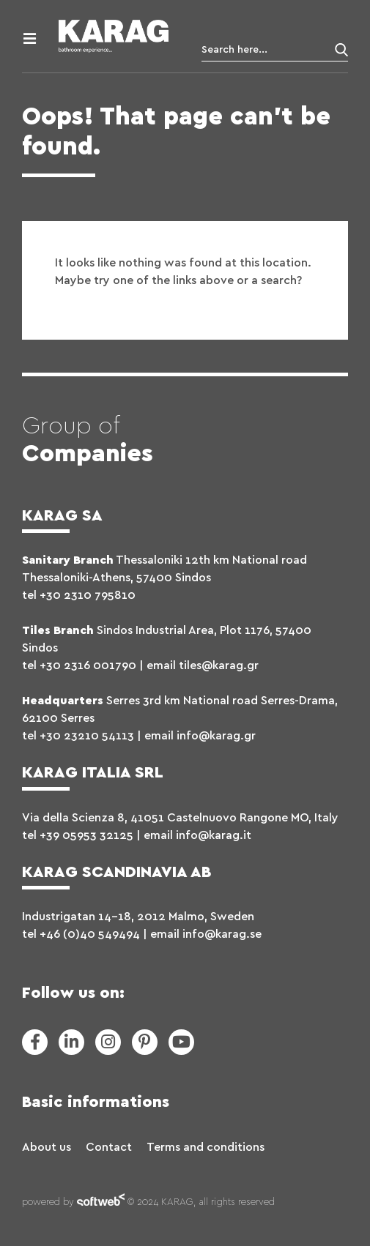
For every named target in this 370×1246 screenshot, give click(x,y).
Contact (109, 1147)
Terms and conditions (205, 1147)
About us (46, 1147)
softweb (101, 1202)
